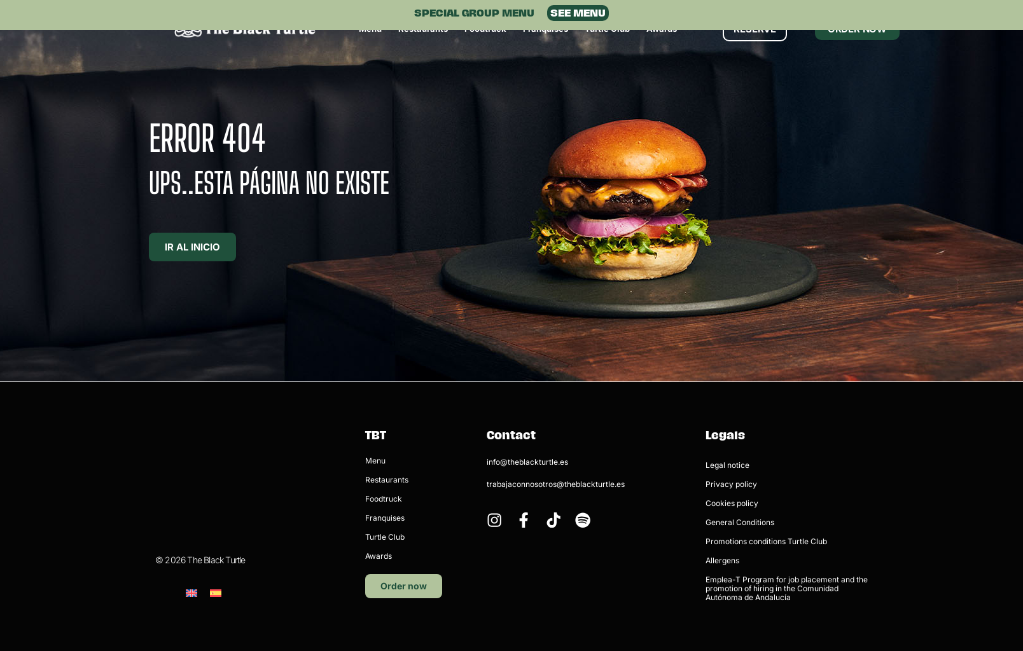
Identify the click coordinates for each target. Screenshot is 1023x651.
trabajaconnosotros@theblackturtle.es (556, 484)
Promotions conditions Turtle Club (766, 541)
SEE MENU (578, 13)
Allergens (722, 560)
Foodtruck (383, 499)
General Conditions (740, 522)
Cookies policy (732, 503)
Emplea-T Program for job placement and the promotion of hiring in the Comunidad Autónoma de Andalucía (787, 588)
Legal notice (727, 465)
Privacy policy (731, 484)
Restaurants (386, 479)
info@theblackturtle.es (527, 462)
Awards (378, 556)
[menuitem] (191, 528)
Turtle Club (385, 537)
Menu (375, 460)
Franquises (385, 518)
